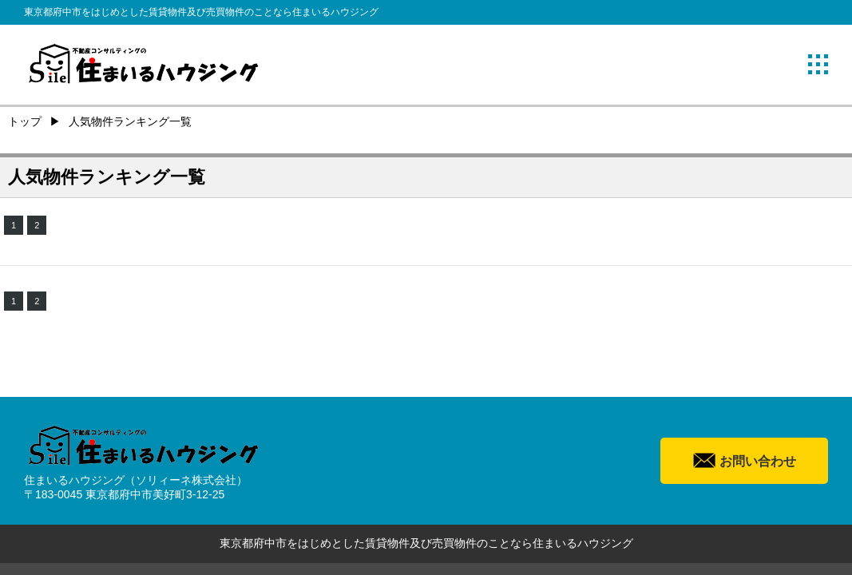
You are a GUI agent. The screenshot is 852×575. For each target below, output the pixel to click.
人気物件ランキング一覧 (130, 121)
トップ (25, 121)
